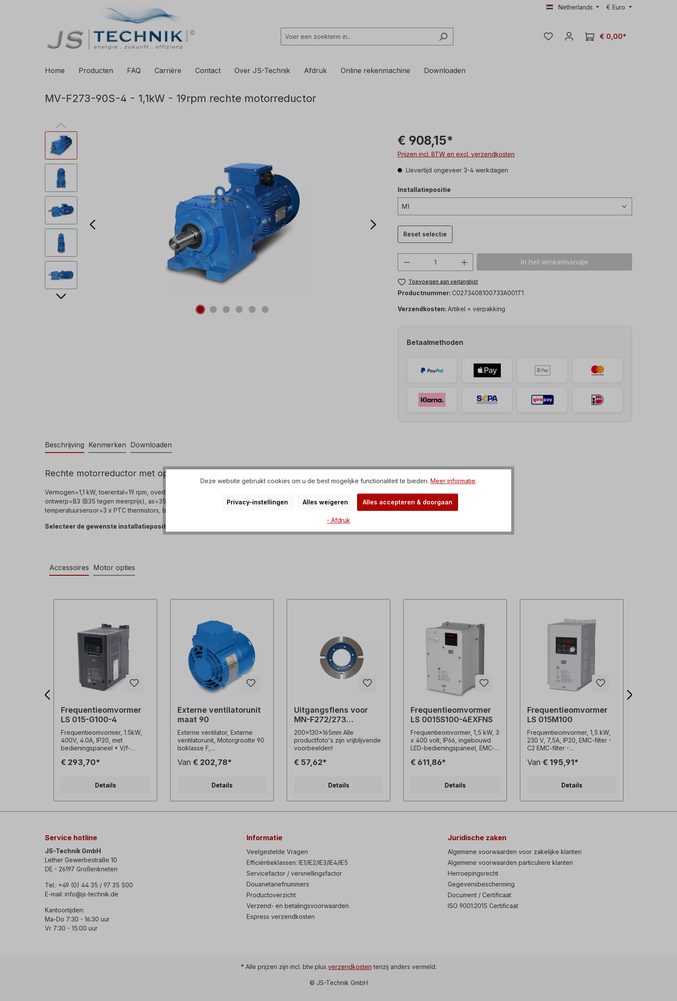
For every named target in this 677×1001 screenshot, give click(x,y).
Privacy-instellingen (257, 502)
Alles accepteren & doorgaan (407, 502)
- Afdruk (338, 520)
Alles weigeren (325, 502)
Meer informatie (452, 481)
